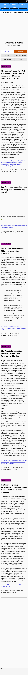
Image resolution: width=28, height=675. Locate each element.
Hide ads (4, 10)
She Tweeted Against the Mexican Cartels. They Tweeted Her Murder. (11, 353)
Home (4, 4)
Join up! (14, 10)
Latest (14, 4)
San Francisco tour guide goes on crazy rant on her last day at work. (14, 189)
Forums (14, 7)
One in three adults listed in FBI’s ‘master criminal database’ (12, 251)
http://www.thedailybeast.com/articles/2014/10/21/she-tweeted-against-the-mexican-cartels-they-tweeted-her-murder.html (14, 462)
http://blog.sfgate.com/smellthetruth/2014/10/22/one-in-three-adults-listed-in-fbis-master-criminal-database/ (14, 328)
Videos (4, 7)
